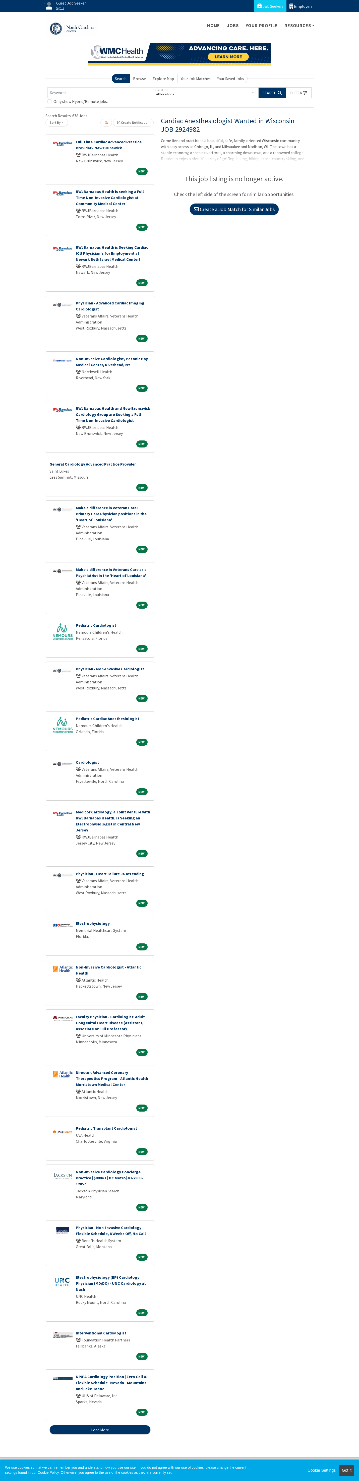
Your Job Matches (196, 78)
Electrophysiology (93, 923)
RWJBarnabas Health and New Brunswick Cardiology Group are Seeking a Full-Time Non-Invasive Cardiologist (113, 414)
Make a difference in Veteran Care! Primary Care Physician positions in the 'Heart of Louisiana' (111, 513)
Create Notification (133, 122)
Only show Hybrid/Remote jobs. (80, 101)
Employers (301, 6)
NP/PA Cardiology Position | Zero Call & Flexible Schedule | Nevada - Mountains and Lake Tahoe (111, 1382)
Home (213, 25)
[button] (299, 92)
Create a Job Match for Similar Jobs (234, 209)
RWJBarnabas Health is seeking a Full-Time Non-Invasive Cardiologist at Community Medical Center (110, 197)
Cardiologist (87, 762)
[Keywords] (100, 92)
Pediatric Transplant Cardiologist (106, 1128)
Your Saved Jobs (230, 78)
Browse (139, 78)
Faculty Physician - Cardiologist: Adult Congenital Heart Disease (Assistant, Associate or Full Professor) (110, 1022)
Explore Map (163, 78)
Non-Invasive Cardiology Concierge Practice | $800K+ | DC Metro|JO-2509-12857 (109, 1177)
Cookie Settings (322, 1470)
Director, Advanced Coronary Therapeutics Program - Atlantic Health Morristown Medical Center (112, 1078)
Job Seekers (270, 6)
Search (121, 78)
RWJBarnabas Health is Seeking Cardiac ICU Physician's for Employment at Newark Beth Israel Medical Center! (112, 253)
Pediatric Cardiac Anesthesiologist (107, 718)
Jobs (232, 25)
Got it (346, 1470)
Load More (100, 1429)
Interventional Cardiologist (101, 1332)
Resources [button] (297, 25)
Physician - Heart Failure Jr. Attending (110, 873)
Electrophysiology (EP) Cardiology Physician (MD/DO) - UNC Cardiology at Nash (111, 1283)
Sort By (55, 122)
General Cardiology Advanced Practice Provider (92, 464)
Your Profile (262, 25)
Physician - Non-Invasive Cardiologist (110, 668)
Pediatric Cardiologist (96, 625)
